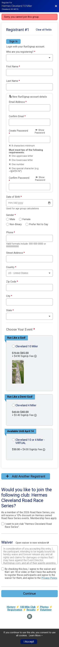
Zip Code (12, 281)
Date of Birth (14, 196)
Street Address (15, 252)
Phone (10, 232)
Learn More (35, 635)
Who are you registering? (20, 51)
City (9, 296)
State (10, 310)
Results (31, 609)
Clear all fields (44, 29)
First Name (13, 66)
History (11, 606)
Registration (14, 609)
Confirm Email (17, 116)
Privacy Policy (49, 577)
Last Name (13, 81)
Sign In (13, 41)
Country (11, 267)
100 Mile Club (28, 606)
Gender (11, 215)
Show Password (40, 131)
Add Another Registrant (25, 476)
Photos (44, 606)
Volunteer (46, 609)
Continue (29, 593)
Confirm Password (19, 179)
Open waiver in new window (32, 542)
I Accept (29, 641)
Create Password (18, 132)
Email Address (18, 102)
